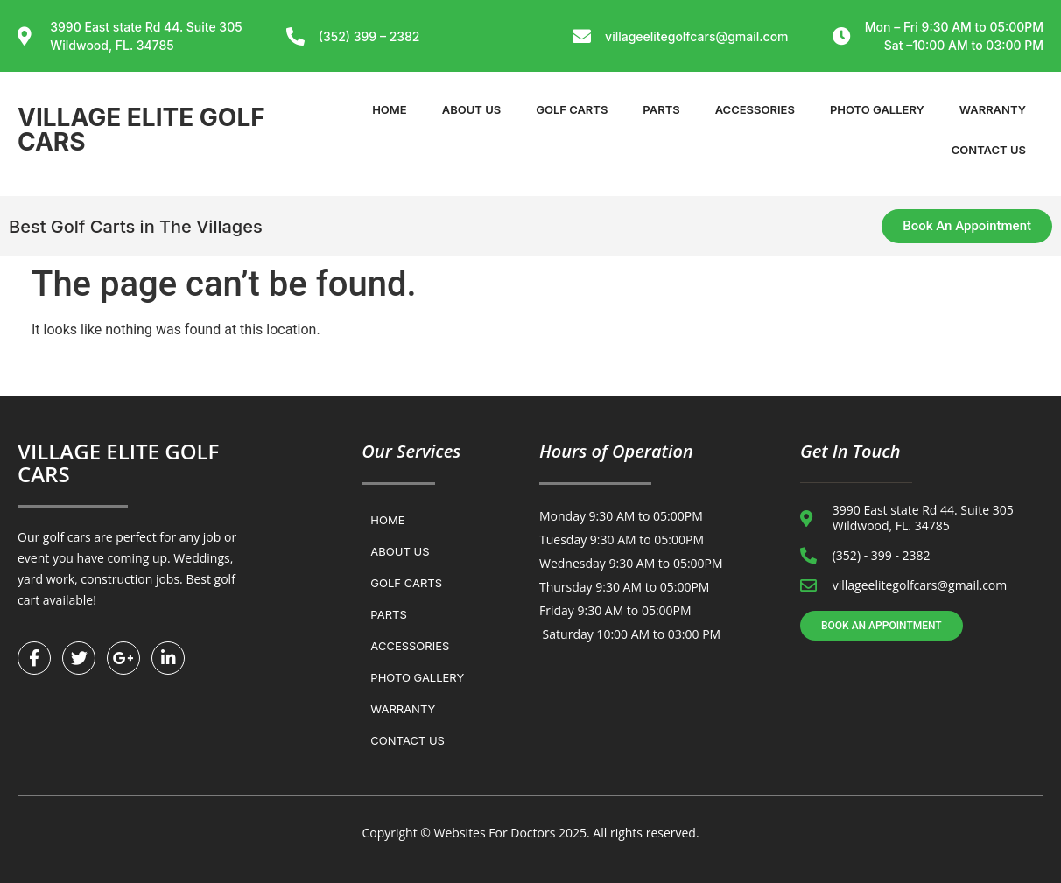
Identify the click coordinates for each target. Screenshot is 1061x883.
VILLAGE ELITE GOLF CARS (141, 129)
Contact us (989, 150)
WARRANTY (992, 109)
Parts (661, 109)
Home (389, 109)
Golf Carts (572, 109)
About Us (471, 109)
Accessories (755, 109)
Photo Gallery (877, 109)
